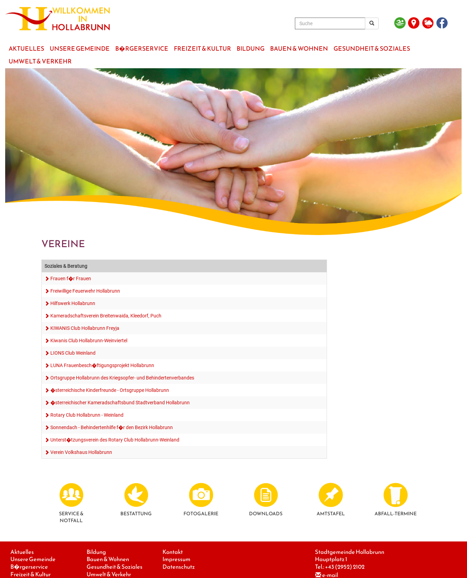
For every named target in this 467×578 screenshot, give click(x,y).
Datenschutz (178, 566)
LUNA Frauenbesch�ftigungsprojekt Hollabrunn (102, 365)
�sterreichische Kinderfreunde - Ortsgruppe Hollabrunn (109, 390)
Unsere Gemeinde (33, 559)
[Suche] (330, 23)
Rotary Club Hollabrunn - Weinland (86, 415)
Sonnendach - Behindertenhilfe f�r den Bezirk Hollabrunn (111, 427)
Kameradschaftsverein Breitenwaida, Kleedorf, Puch (105, 315)
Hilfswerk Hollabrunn (72, 303)
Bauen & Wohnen (108, 559)
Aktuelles (22, 552)
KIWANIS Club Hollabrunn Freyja (84, 328)
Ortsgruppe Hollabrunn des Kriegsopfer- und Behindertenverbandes (122, 378)
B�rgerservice (29, 566)
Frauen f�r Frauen (70, 278)
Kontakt (172, 552)
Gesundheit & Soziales (114, 566)
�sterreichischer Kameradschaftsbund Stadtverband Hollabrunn (120, 402)
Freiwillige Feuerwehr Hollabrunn (85, 291)
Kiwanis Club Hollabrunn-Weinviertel (88, 340)
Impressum (176, 559)
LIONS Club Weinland (73, 353)
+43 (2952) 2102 (345, 566)
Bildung (96, 552)
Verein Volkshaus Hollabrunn (81, 452)
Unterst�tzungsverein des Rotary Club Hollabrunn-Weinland (114, 440)
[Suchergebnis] (372, 23)
